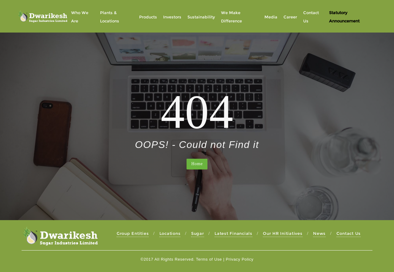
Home (197, 163)
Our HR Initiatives (283, 233)
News (319, 233)
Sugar (197, 233)
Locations (170, 233)
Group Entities (133, 233)
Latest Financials (233, 233)
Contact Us (348, 233)
